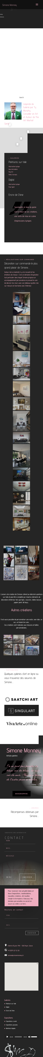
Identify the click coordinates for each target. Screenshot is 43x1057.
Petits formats (13, 175)
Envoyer (27, 877)
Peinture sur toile (11, 1003)
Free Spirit (12, 187)
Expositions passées (12, 1025)
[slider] (18, 1036)
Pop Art (11, 172)
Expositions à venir (11, 1021)
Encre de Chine (16, 194)
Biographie (21, 794)
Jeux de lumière (13, 169)
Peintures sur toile (17, 162)
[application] (21, 1037)
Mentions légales (10, 1028)
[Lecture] (7, 1037)
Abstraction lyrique (14, 166)
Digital (11, 179)
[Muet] (29, 1037)
